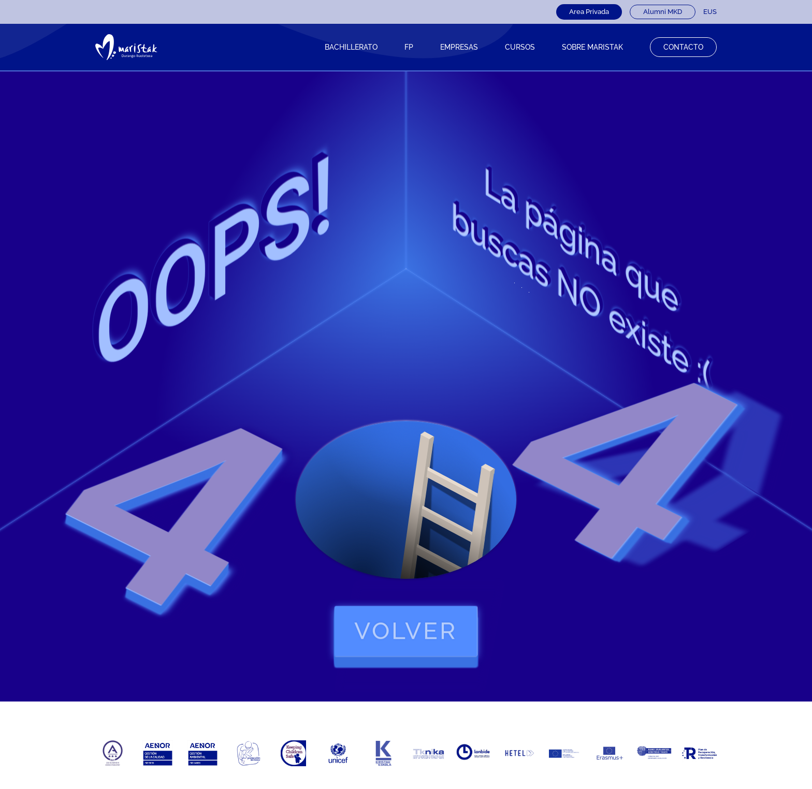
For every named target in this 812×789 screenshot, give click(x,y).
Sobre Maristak (592, 47)
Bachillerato (351, 47)
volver (406, 631)
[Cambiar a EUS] (710, 12)
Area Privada (589, 12)
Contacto (683, 47)
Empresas (459, 47)
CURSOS (520, 47)
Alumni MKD (662, 12)
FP (408, 47)
